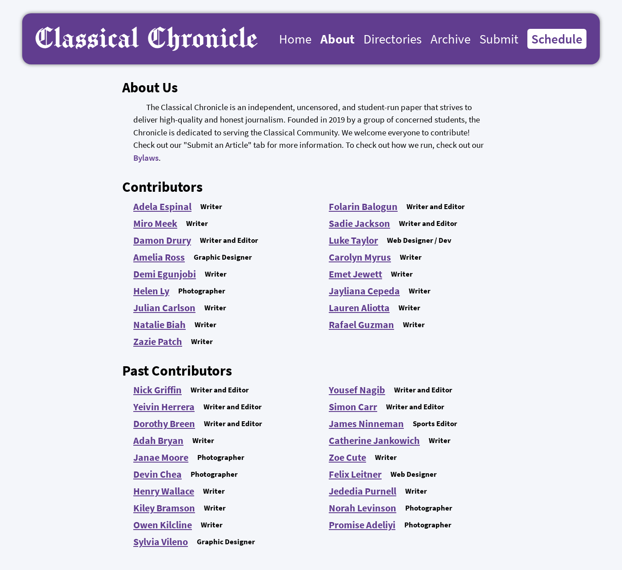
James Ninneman (366, 423)
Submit (498, 39)
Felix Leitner (355, 474)
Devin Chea (157, 474)
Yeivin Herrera (164, 406)
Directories (392, 39)
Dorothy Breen (164, 423)
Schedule (556, 39)
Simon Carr (353, 406)
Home (295, 39)
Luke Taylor (353, 240)
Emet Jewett (355, 274)
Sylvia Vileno (160, 541)
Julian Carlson (164, 307)
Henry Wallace (163, 491)
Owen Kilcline (162, 525)
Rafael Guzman (361, 324)
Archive (450, 39)
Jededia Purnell (362, 491)
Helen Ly (151, 291)
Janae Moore (160, 457)
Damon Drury (162, 240)
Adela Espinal (162, 206)
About (337, 39)
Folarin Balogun (363, 206)
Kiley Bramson (164, 508)
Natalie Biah (159, 324)
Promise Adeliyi (362, 525)
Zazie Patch (157, 341)
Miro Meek (155, 223)
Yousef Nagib (357, 390)
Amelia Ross (159, 257)
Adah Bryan (158, 440)
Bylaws (146, 157)
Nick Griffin (157, 390)
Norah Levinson (362, 508)
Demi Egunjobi (164, 274)
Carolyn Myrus (360, 257)
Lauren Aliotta (359, 307)
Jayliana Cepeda (364, 291)
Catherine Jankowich (374, 440)
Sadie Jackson (359, 223)
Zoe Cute (347, 457)
